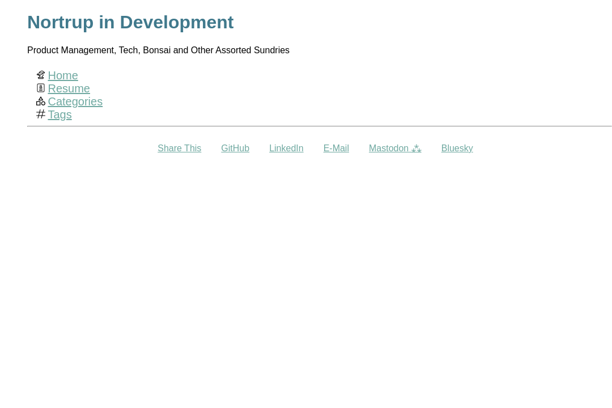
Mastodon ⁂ (395, 148)
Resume (69, 88)
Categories (75, 101)
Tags (59, 114)
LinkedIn (286, 148)
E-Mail (336, 148)
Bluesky (457, 148)
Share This (179, 148)
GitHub (235, 148)
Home (63, 75)
